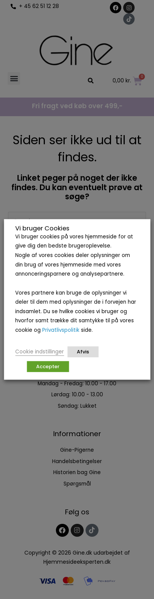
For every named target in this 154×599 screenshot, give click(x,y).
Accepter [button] (47, 366)
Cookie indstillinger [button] (39, 352)
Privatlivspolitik (60, 330)
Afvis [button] (83, 352)
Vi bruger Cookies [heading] (42, 228)
